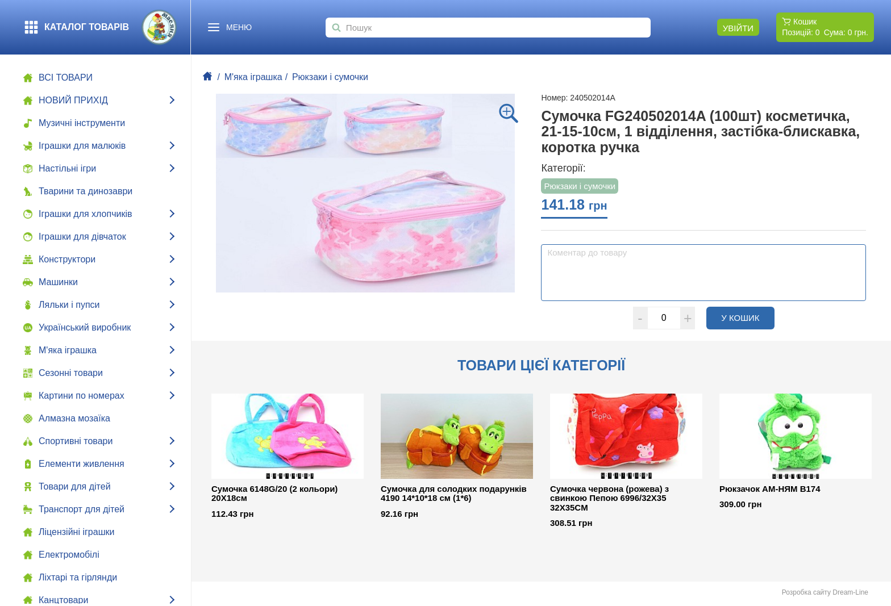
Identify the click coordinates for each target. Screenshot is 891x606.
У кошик (748, 317)
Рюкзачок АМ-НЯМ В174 (770, 489)
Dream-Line (850, 592)
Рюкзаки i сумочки (330, 77)
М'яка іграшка (253, 77)
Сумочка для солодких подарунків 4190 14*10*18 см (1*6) (454, 493)
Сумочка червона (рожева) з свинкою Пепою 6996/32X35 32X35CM (609, 498)
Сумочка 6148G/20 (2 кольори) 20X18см (274, 493)
